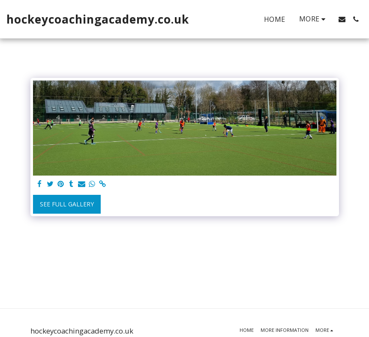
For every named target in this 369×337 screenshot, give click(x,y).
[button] (342, 19)
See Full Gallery (67, 204)
